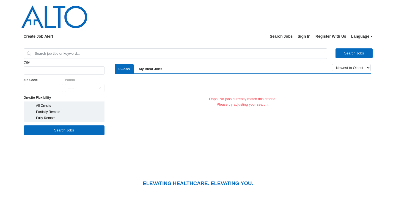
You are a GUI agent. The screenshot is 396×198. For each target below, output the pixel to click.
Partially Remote (48, 112)
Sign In (304, 36)
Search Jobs (281, 36)
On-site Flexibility (37, 98)
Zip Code (31, 80)
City (27, 62)
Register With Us (330, 36)
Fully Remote (46, 118)
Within (70, 80)
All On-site (43, 106)
